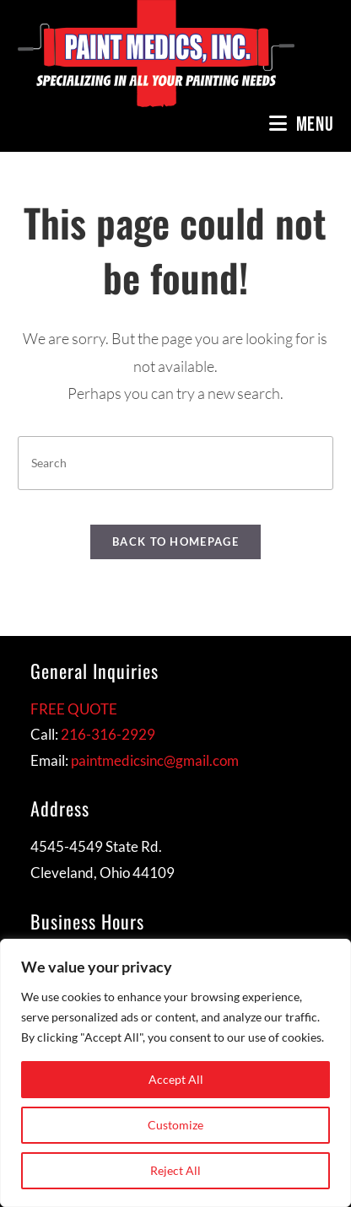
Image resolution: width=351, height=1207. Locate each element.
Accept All (175, 1079)
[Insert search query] (175, 462)
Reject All (175, 1170)
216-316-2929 (108, 734)
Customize (175, 1125)
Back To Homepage (175, 541)
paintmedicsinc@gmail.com (155, 760)
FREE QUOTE (73, 709)
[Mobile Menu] (301, 124)
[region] (175, 1073)
